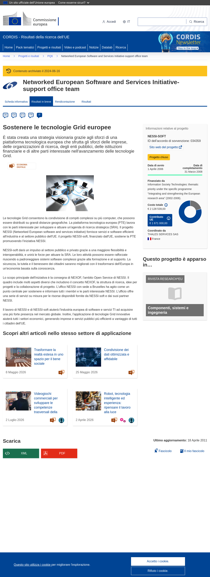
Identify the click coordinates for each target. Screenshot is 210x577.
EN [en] (14, 114)
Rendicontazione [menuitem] (65, 101)
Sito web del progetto (164, 147)
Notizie (94, 47)
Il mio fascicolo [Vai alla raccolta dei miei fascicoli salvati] (192, 451)
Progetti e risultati (49, 47)
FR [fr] (30, 114)
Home (9, 47)
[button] (126, 22)
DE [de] (5, 114)
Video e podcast (75, 47)
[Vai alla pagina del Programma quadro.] (10, 85)
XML (24, 453)
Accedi (109, 21)
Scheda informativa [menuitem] (16, 101)
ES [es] (22, 114)
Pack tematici (25, 47)
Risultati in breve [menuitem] (41, 101)
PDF (62, 453)
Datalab (107, 47)
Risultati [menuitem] (86, 101)
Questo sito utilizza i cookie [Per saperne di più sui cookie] (32, 564)
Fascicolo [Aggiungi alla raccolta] (163, 450)
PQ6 (50, 56)
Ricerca (121, 47)
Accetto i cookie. (158, 561)
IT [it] (39, 114)
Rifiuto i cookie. (158, 570)
